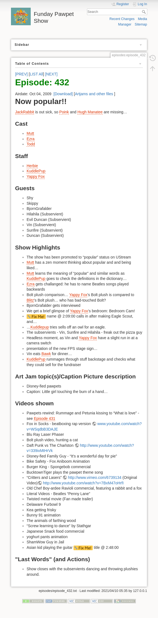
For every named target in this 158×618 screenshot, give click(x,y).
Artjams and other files (94, 94)
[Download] (63, 94)
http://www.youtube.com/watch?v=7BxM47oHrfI (83, 483)
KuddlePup (36, 171)
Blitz (30, 300)
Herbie (32, 166)
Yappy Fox (36, 176)
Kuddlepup (39, 327)
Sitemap (141, 24)
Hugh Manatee (90, 112)
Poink (64, 112)
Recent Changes (121, 19)
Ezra (31, 139)
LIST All (36, 74)
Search (144, 12)
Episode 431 (44, 418)
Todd (31, 144)
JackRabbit (24, 112)
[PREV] (21, 74)
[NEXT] (51, 74)
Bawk (46, 354)
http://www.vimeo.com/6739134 (95, 477)
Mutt (30, 133)
